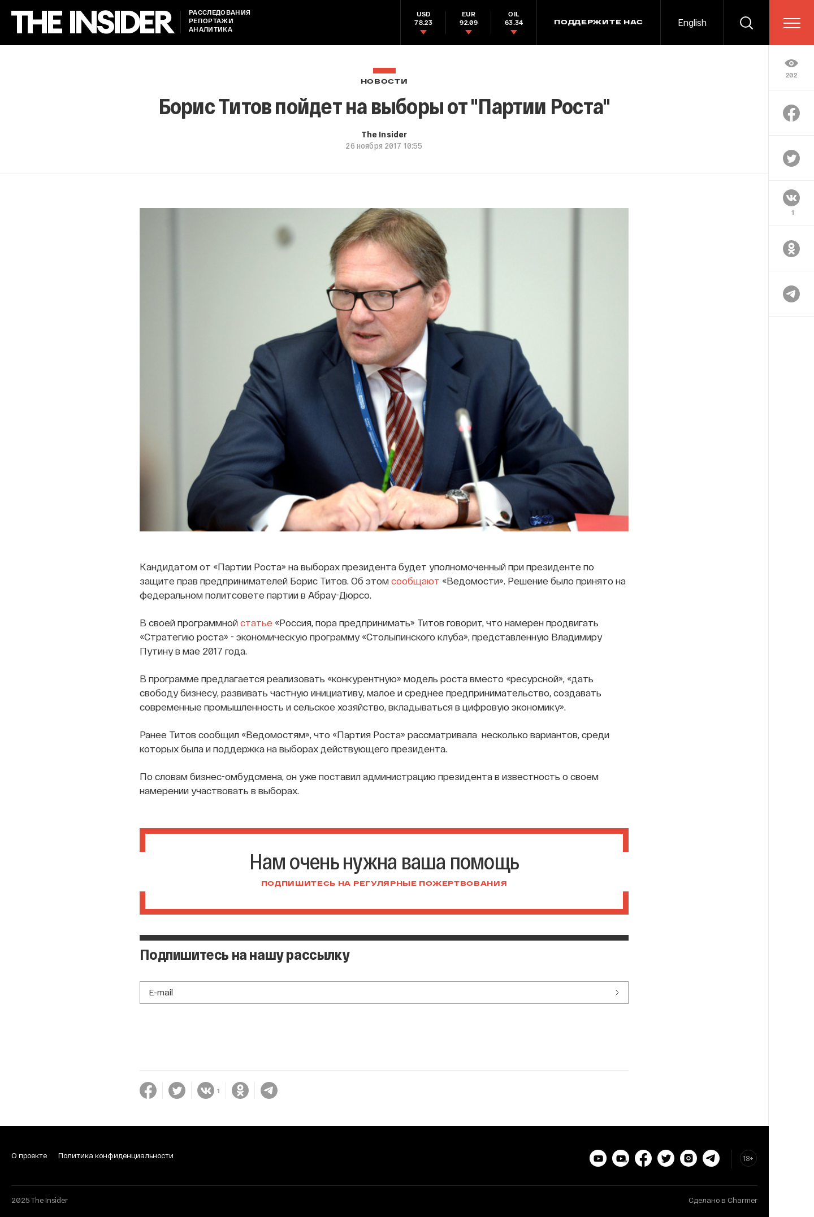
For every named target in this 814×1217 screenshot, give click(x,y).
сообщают (415, 580)
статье (256, 622)
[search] (746, 22)
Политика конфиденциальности (116, 1155)
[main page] (93, 22)
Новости (384, 82)
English (692, 22)
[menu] (791, 23)
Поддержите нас (598, 22)
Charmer (742, 1200)
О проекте (29, 1155)
